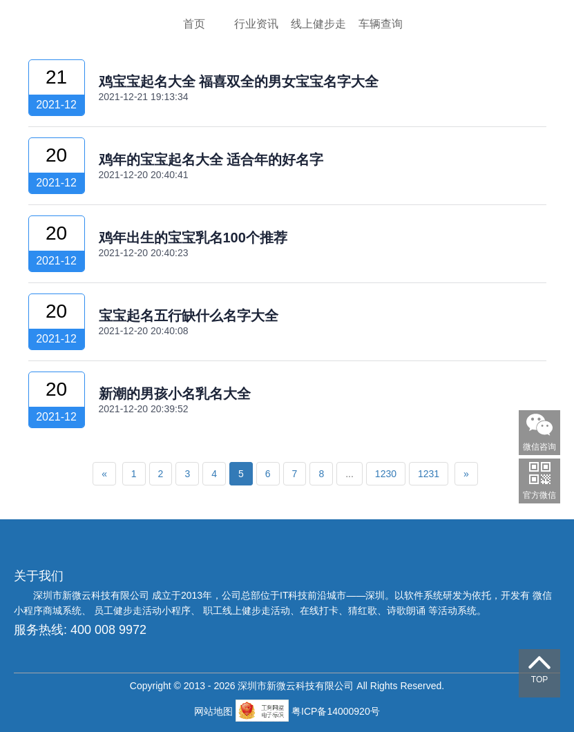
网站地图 (215, 711)
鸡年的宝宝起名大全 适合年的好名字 (211, 159)
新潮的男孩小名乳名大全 (175, 393)
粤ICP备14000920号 (335, 711)
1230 (385, 473)
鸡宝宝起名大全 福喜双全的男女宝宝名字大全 (239, 81)
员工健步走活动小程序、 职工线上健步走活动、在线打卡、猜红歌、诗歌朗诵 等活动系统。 (290, 610)
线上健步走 (318, 24)
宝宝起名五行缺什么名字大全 (188, 315)
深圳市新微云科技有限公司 (92, 595)
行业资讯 (256, 24)
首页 (194, 24)
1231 (428, 473)
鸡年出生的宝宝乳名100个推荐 (193, 237)
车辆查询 (380, 24)
